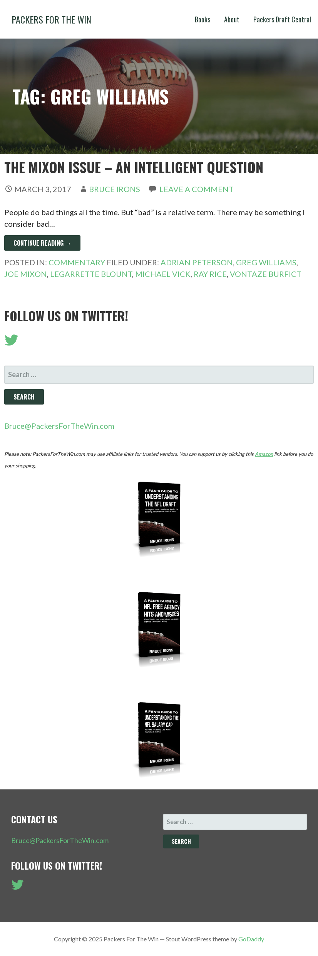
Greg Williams (266, 262)
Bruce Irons (114, 189)
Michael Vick (163, 273)
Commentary (77, 262)
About (231, 19)
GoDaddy (251, 939)
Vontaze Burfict (265, 273)
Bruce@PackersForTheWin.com (59, 425)
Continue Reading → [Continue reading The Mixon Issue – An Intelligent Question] (42, 243)
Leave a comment (196, 189)
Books (202, 19)
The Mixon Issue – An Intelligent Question (133, 167)
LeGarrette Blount (91, 273)
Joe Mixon (25, 273)
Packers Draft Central (282, 19)
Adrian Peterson (197, 262)
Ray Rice (210, 273)
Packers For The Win (51, 19)
